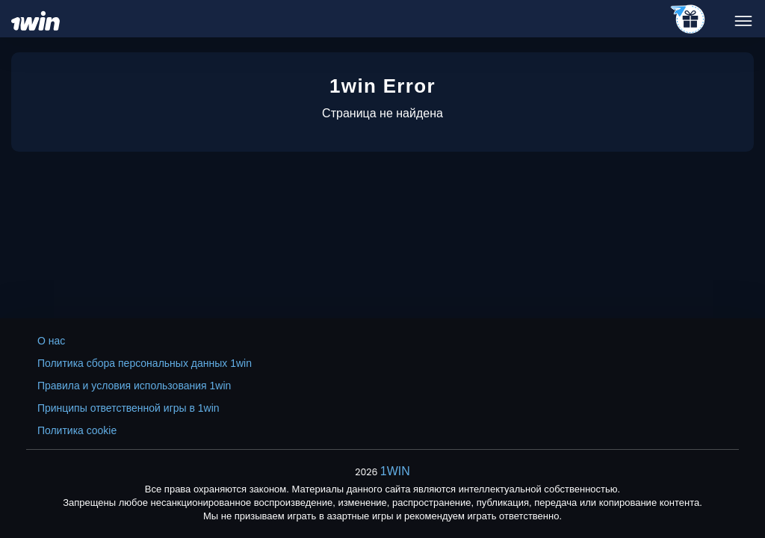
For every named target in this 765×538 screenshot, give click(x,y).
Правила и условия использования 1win (134, 386)
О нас (51, 341)
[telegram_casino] (688, 20)
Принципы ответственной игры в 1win (128, 408)
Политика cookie (77, 430)
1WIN (395, 471)
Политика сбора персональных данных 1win (144, 363)
